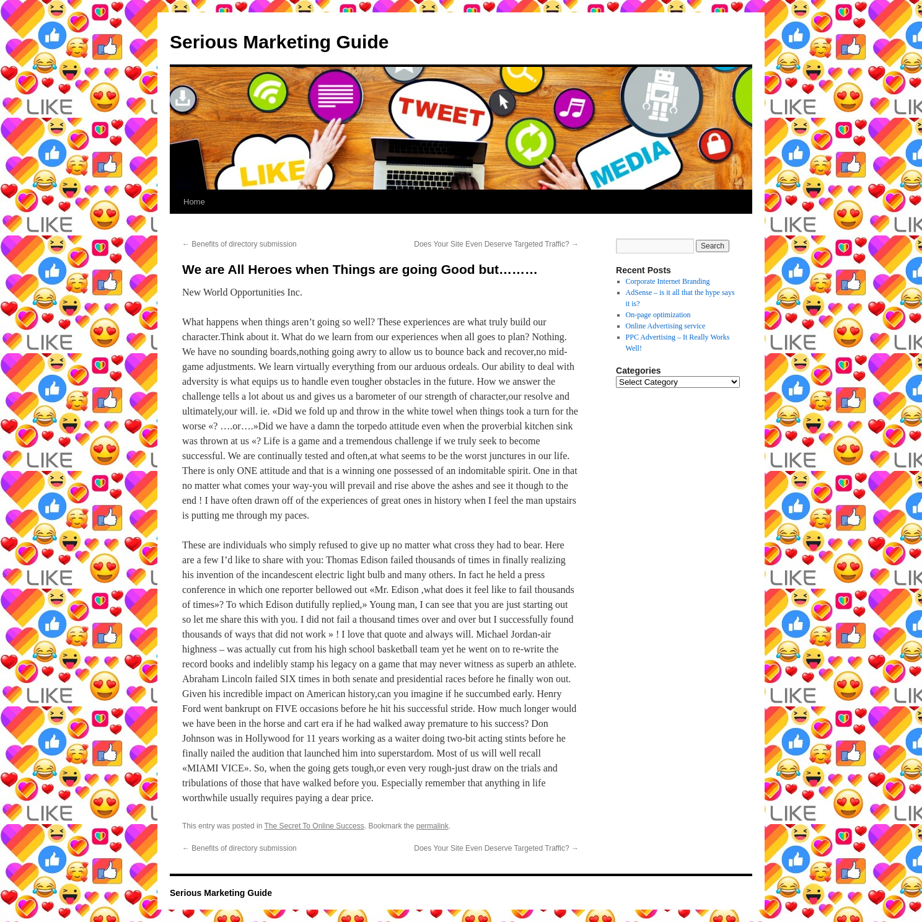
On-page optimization (658, 314)
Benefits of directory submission (239, 244)
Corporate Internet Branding (668, 281)
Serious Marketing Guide (279, 42)
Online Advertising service (666, 326)
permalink (432, 826)
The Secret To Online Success (314, 826)
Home (194, 201)
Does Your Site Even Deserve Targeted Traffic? (496, 244)
